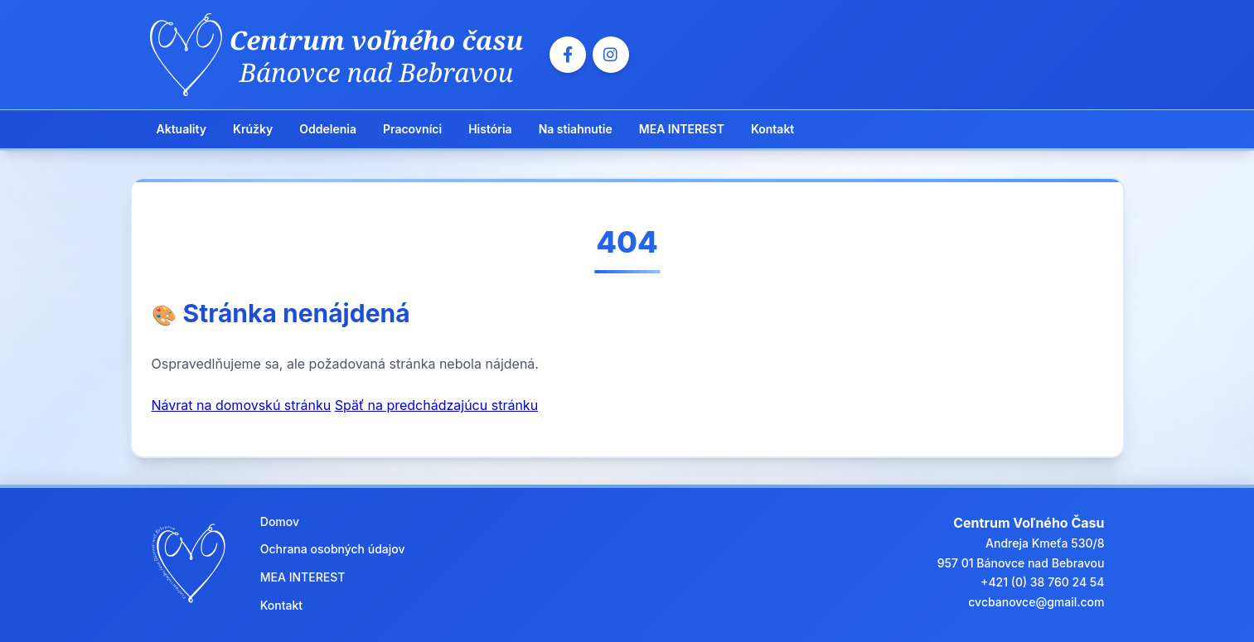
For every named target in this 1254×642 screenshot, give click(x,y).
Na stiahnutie (575, 129)
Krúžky (253, 129)
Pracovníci (412, 129)
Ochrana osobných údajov (332, 549)
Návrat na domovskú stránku (242, 405)
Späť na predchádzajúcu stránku (436, 405)
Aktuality (182, 129)
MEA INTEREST (681, 129)
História (489, 129)
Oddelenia (327, 129)
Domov (279, 521)
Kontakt (772, 129)
